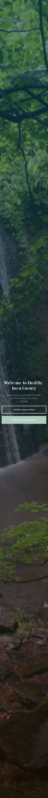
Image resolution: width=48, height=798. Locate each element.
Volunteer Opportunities (23, 410)
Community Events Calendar (24, 420)
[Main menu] (44, 3)
